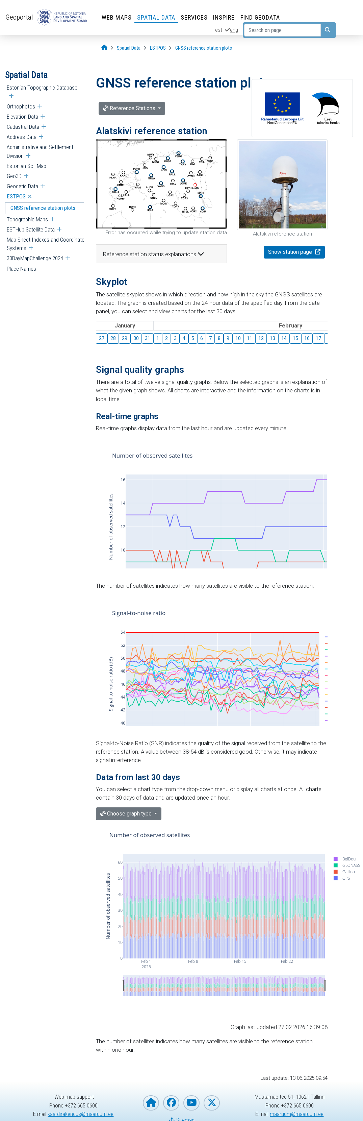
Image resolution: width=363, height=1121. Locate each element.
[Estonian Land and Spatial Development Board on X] (212, 1103)
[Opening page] (104, 48)
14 (284, 338)
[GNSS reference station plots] (203, 48)
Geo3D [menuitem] (14, 176)
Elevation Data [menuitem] (22, 116)
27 (101, 338)
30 (136, 338)
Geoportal (19, 17)
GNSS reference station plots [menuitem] (42, 207)
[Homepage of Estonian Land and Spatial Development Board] (151, 1103)
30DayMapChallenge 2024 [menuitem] (35, 258)
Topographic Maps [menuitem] (27, 219)
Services (194, 17)
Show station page (290, 252)
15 (295, 338)
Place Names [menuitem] (21, 268)
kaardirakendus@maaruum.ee (80, 1114)
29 (124, 338)
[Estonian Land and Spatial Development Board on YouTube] (191, 1103)
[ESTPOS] (158, 48)
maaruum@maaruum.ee (296, 1114)
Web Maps (117, 17)
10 (238, 338)
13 (272, 338)
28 (113, 338)
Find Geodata (260, 17)
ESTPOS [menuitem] (16, 196)
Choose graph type (126, 813)
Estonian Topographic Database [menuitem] (42, 87)
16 (307, 338)
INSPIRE (224, 17)
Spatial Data (156, 17)
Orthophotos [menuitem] (21, 106)
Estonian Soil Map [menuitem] (26, 166)
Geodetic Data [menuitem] (22, 186)
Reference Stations (130, 108)
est (218, 29)
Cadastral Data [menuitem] (23, 126)
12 (261, 338)
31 (147, 338)
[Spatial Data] (128, 48)
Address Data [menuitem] (21, 136)
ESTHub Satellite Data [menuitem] (31, 229)
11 (249, 338)
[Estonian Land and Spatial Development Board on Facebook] (171, 1103)
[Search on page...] (282, 30)
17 (318, 338)
